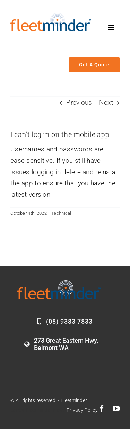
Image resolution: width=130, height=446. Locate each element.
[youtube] (116, 408)
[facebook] (101, 408)
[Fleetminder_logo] (50, 16)
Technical (61, 213)
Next (106, 102)
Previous (79, 102)
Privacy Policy (82, 410)
